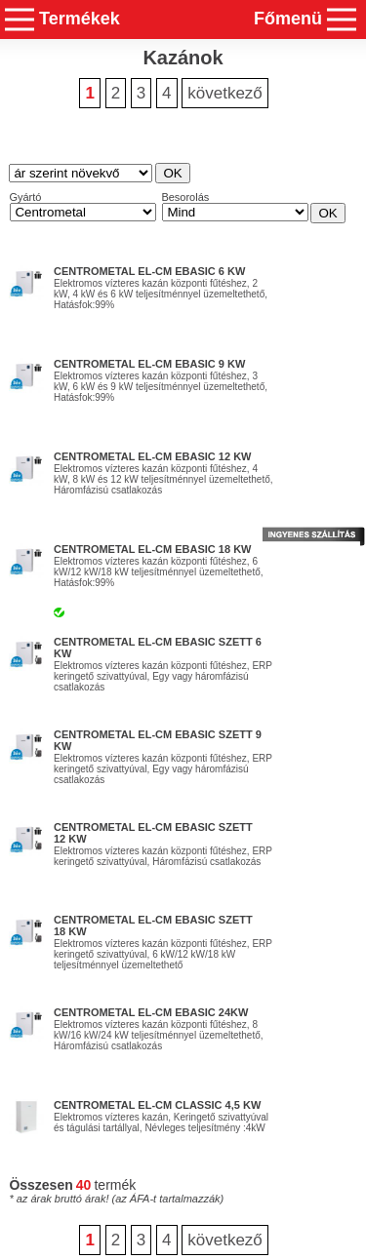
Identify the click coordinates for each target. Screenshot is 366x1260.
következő (225, 93)
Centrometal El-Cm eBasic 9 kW (149, 364)
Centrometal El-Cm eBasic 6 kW (149, 271)
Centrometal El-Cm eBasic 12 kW (153, 456)
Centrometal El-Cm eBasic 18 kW (153, 549)
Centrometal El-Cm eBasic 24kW (151, 1012)
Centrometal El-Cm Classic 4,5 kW (157, 1105)
